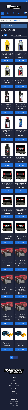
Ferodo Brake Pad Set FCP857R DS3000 (21, 235)
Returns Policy (14, 403)
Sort (11, 35)
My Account (14, 383)
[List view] (5, 35)
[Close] (26, 1)
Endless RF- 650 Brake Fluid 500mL (21, 131)
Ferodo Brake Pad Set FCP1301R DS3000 (7, 184)
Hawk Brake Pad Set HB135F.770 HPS (7, 261)
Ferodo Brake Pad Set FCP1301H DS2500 (21, 158)
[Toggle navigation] (2, 13)
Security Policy (14, 405)
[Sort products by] (20, 35)
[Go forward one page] (16, 357)
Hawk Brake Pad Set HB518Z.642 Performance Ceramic (21, 316)
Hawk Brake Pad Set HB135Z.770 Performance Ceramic (21, 262)
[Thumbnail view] (2, 35)
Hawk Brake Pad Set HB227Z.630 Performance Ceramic (21, 289)
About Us (14, 391)
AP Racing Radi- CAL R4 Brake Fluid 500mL (21, 79)
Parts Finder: (14, 17)
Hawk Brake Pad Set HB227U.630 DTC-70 (7, 288)
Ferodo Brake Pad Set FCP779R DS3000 (7, 210)
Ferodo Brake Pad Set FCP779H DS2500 (21, 184)
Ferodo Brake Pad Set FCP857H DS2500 (7, 235)
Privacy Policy (14, 401)
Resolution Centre (14, 385)
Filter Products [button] (8, 26)
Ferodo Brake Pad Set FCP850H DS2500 (21, 210)
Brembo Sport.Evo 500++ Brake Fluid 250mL (7, 132)
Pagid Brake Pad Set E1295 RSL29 (20, 342)
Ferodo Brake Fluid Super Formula (7, 158)
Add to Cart (7, 60)
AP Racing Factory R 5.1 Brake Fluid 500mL (7, 54)
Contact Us (14, 393)
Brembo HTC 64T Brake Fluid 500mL (7, 105)
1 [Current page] (11, 357)
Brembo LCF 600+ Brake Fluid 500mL (21, 105)
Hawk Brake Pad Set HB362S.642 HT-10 (7, 315)
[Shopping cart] (24, 13)
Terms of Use (14, 399)
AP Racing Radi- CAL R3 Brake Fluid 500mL (7, 79)
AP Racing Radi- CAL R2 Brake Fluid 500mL (21, 54)
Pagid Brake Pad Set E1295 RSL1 (7, 342)
